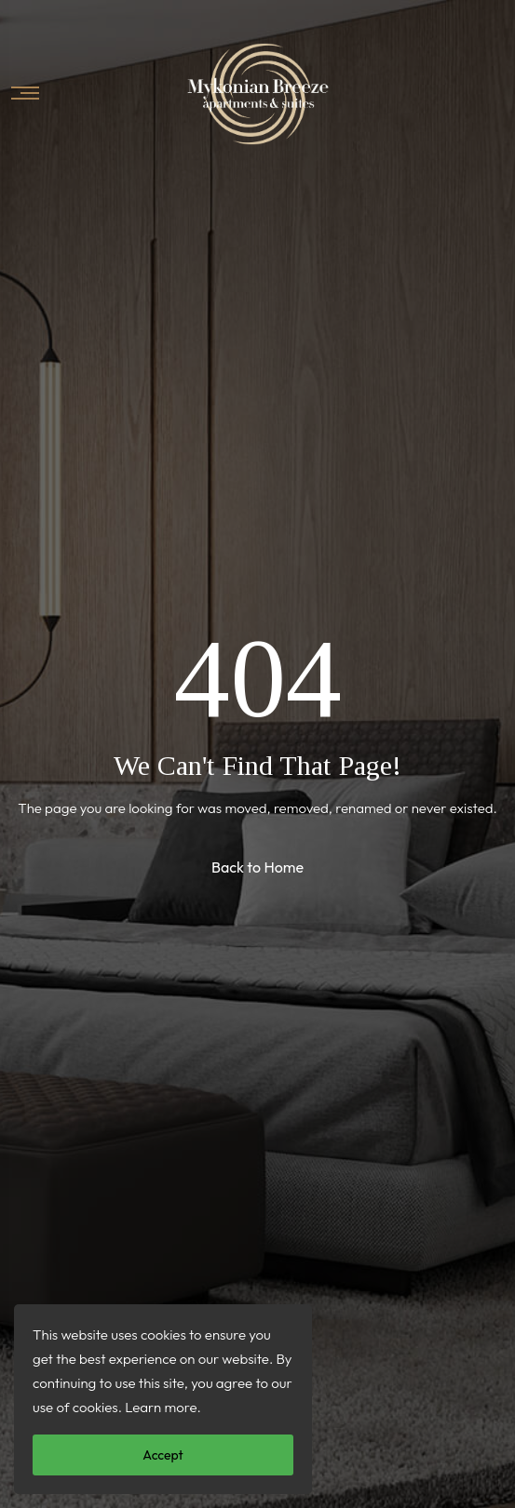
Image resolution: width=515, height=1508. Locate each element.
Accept (162, 1455)
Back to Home (257, 867)
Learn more (161, 1407)
